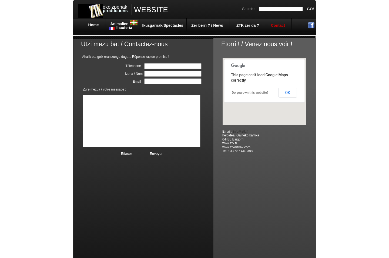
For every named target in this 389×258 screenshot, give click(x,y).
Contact (278, 25)
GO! (310, 9)
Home (93, 25)
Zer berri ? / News (207, 25)
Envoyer (156, 154)
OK (287, 93)
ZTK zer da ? (247, 25)
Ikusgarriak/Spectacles (162, 25)
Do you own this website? (250, 93)
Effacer (126, 154)
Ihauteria (124, 27)
